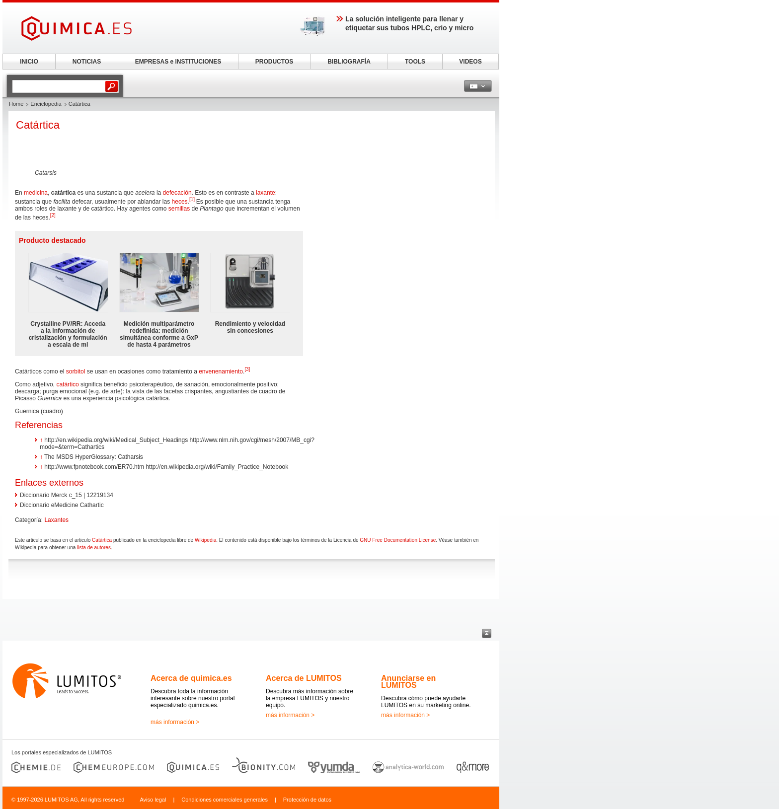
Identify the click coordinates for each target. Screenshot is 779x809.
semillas (179, 208)
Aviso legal (153, 800)
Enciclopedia (45, 104)
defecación (177, 192)
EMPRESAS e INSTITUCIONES (178, 61)
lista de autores (94, 547)
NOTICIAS (87, 61)
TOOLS (415, 61)
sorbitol (75, 371)
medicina (36, 192)
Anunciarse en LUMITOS (408, 681)
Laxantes (56, 519)
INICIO (29, 61)
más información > (175, 722)
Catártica (102, 540)
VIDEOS (470, 61)
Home (16, 104)
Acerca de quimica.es (191, 678)
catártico (67, 384)
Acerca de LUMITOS (304, 678)
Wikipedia (205, 540)
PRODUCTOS (274, 61)
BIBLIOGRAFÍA (349, 61)
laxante (265, 192)
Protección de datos (307, 800)
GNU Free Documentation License (398, 540)
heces (180, 201)
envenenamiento (221, 371)
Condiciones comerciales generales (224, 800)
